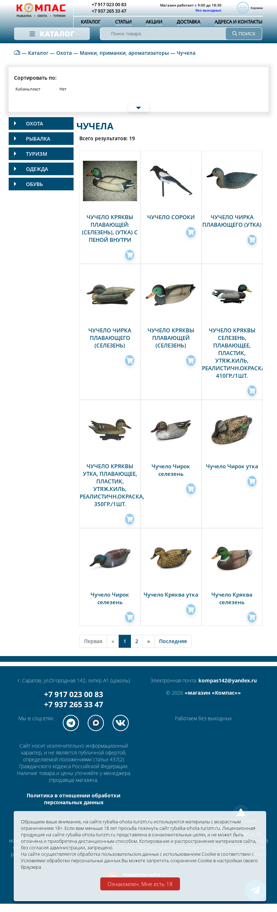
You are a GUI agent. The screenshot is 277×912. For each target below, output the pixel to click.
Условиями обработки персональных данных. (112, 859)
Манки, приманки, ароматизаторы (124, 61)
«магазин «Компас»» (213, 701)
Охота (64, 61)
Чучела (186, 61)
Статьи (123, 22)
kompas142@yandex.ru (227, 688)
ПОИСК (243, 34)
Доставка (188, 22)
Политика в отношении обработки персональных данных (73, 807)
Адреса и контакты (238, 22)
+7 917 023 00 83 (73, 703)
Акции (154, 22)
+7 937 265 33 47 (73, 713)
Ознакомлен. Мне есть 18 (140, 883)
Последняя (173, 649)
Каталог (91, 22)
